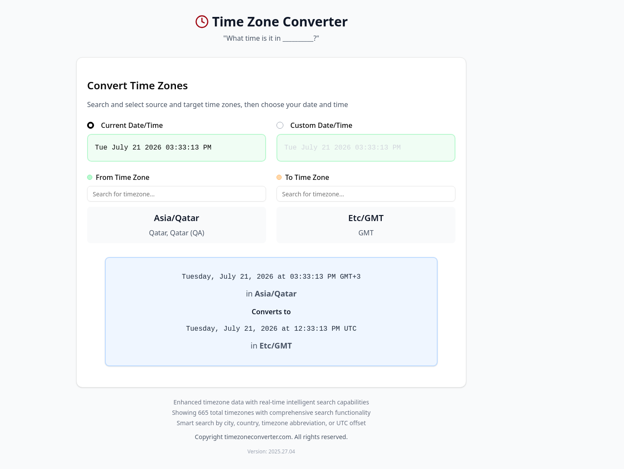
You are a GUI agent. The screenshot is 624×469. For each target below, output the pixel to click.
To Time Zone (302, 177)
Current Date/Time (125, 125)
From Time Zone (118, 177)
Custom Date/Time (314, 125)
